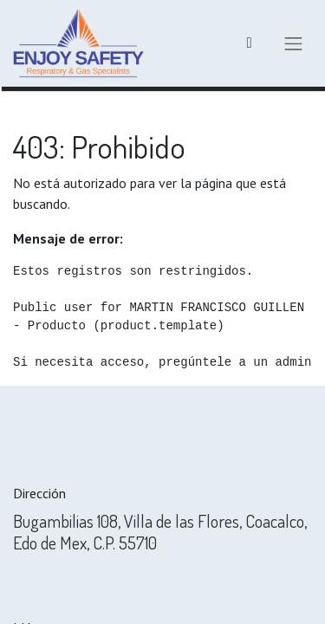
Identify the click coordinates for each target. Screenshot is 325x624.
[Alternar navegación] (294, 43)
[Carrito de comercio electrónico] (249, 43)
